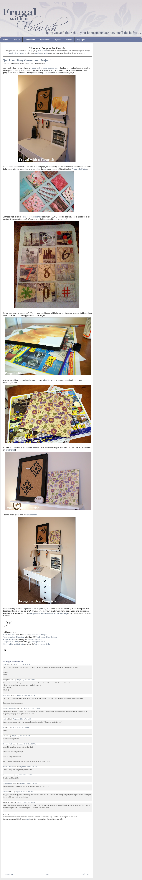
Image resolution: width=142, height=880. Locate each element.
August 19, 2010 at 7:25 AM (20, 727)
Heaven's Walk (7, 744)
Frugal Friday (8, 639)
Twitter (46, 53)
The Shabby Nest (34, 639)
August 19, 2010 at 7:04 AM (22, 719)
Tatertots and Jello (42, 644)
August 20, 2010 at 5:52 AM (24, 775)
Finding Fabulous (38, 642)
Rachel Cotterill (8, 767)
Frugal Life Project (79, 169)
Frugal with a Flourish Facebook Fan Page (49, 613)
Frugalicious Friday (11, 642)
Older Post (85, 874)
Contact (69, 40)
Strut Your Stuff (9, 634)
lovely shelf (10, 450)
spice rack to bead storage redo (45, 68)
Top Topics (81, 40)
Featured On (30, 40)
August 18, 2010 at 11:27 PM (26, 695)
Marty (5, 719)
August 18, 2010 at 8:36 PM (21, 664)
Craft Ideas (29, 63)
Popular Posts (45, 40)
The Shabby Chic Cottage (46, 637)
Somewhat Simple (39, 634)
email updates (42, 51)
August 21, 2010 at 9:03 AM (28, 783)
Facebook (38, 53)
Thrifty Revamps (39, 63)
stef (4, 727)
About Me (16, 40)
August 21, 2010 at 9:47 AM (24, 791)
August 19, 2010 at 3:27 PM (28, 767)
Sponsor (58, 40)
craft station (32, 515)
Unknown (6, 775)
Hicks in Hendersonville (32, 217)
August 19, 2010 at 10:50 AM (21, 736)
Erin (4, 736)
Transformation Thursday (13, 637)
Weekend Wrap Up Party (13, 644)
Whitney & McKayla (9, 708)
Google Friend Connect (16, 53)
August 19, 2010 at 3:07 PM (27, 744)
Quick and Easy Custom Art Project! (27, 60)
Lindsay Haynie (8, 783)
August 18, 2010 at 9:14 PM (26, 680)
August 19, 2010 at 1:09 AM (31, 708)
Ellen (4, 664)
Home (5, 40)
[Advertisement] (34, 867)
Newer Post (9, 874)
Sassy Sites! (6, 695)
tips (27, 819)
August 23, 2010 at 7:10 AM (26, 802)
